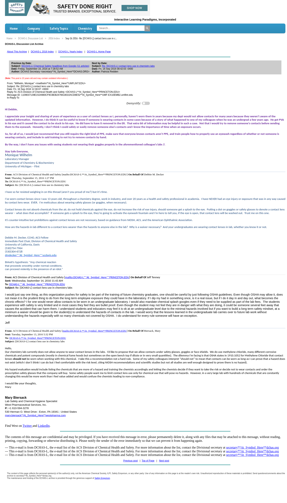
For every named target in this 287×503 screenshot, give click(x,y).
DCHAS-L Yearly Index (70, 51)
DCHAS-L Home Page (99, 51)
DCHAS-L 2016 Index (42, 51)
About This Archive (17, 51)
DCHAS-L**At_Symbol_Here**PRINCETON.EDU (37, 284)
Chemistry (85, 29)
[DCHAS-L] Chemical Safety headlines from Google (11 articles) (55, 66)
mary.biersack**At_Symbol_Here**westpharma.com (35, 415)
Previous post (130, 460)
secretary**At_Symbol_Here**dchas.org (252, 447)
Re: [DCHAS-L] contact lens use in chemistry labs (128, 66)
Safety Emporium (102, 478)
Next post (164, 460)
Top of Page (148, 460)
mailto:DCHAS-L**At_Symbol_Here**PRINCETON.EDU (97, 277)
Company (34, 29)
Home (14, 28)
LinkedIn (44, 425)
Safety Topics (59, 29)
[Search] (147, 28)
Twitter (27, 425)
